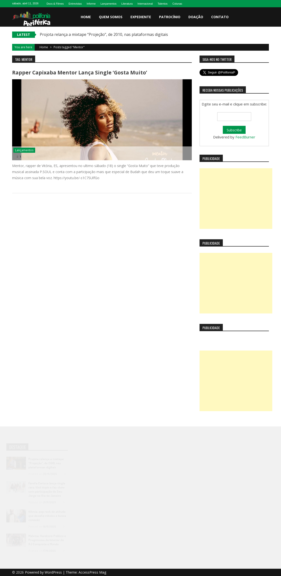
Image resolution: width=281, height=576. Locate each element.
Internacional (145, 3)
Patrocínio (169, 17)
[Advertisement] (236, 198)
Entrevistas (75, 3)
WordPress (54, 572)
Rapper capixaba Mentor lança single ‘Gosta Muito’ (79, 72)
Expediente (140, 17)
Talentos (163, 3)
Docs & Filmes (55, 3)
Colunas (177, 3)
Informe (91, 3)
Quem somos (110, 17)
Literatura (127, 3)
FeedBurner (245, 137)
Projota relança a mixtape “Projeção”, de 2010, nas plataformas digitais (104, 34)
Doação (195, 17)
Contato (220, 17)
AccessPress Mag (92, 572)
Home (86, 17)
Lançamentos (109, 3)
